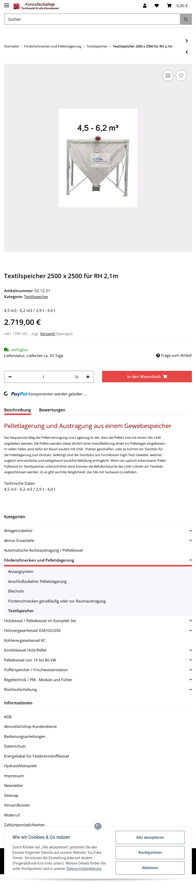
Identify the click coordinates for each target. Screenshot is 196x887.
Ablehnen (150, 868)
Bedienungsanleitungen (24, 736)
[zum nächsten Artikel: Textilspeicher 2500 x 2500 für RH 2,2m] (186, 40)
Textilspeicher (36, 296)
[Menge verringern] (10, 377)
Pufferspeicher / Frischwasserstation (36, 669)
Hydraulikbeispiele (20, 765)
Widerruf (12, 815)
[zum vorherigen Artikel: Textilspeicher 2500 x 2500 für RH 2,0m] (186, 52)
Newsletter (13, 785)
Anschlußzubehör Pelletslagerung (37, 581)
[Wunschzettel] (157, 6)
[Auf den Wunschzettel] (181, 75)
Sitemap (11, 795)
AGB (8, 716)
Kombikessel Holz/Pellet (25, 650)
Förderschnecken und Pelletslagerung (39, 560)
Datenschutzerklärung (83, 869)
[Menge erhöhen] (88, 377)
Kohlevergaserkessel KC (24, 640)
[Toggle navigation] (6, 3)
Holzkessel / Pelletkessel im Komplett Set (40, 620)
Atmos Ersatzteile (19, 540)
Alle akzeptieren (150, 837)
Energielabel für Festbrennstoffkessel (36, 756)
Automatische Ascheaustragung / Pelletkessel (43, 550)
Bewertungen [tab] (52, 410)
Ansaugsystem (20, 571)
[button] (145, 6)
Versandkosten (17, 805)
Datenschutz (15, 746)
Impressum (14, 775)
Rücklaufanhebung (20, 689)
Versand (47, 333)
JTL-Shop (169, 880)
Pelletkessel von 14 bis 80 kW (30, 660)
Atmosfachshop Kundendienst (30, 726)
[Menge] (43, 377)
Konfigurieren (150, 852)
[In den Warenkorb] (147, 376)
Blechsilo (16, 591)
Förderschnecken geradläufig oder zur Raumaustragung (57, 601)
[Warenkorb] (177, 6)
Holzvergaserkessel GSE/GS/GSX (32, 630)
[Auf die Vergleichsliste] (168, 75)
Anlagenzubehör (18, 530)
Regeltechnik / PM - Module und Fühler (38, 679)
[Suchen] (92, 19)
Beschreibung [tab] (17, 410)
